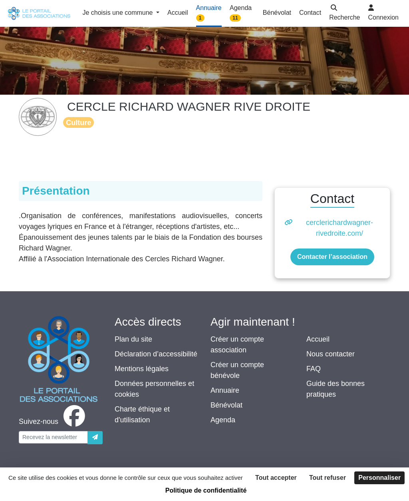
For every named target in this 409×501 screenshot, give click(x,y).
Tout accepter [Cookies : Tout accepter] (276, 477)
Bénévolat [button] (277, 12)
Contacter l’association (332, 256)
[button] (344, 13)
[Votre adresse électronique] (53, 437)
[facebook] (53, 421)
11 (235, 18)
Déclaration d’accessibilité (156, 354)
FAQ (313, 369)
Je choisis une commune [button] (118, 12)
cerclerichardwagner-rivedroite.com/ (339, 228)
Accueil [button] (177, 12)
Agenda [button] (241, 13)
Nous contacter (330, 354)
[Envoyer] (95, 437)
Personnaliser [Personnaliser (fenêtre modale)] (379, 477)
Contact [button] (310, 12)
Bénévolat (226, 405)
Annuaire (224, 390)
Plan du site (133, 339)
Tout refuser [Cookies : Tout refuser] (327, 477)
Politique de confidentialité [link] (206, 490)
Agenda (222, 420)
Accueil (318, 339)
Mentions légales (142, 369)
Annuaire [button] (209, 13)
